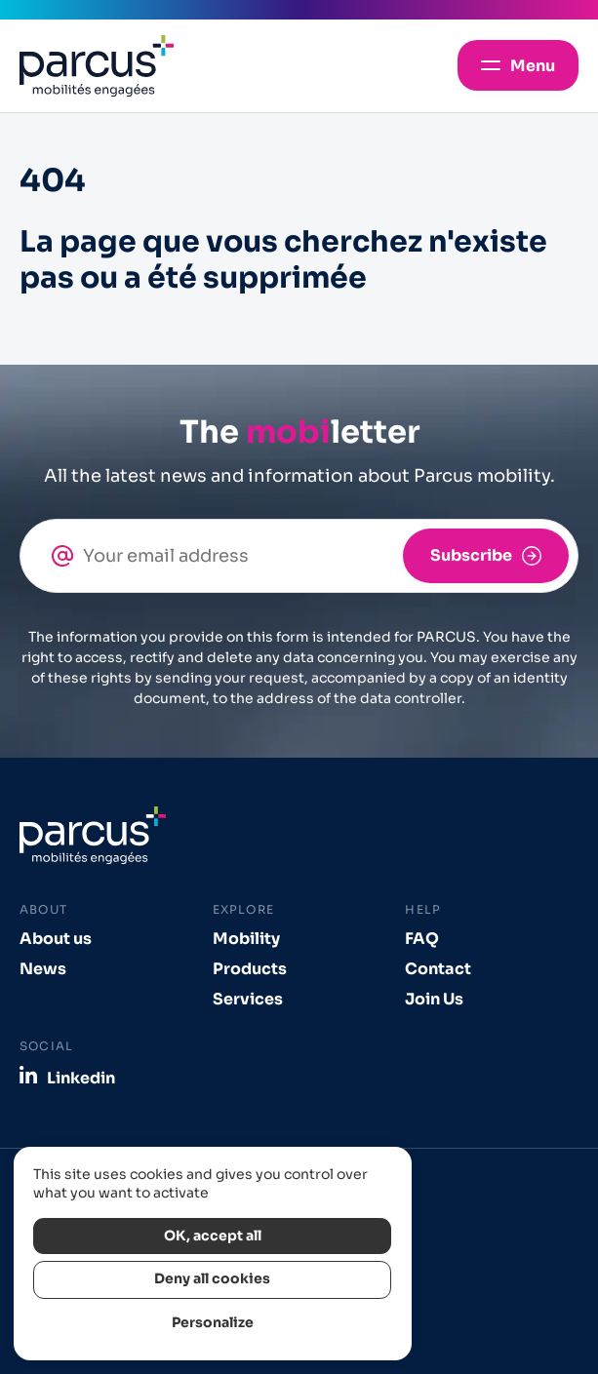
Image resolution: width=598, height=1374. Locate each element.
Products (250, 969)
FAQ (422, 938)
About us (56, 938)
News (43, 969)
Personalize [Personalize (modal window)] (213, 1323)
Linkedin (81, 1077)
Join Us (434, 999)
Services (248, 999)
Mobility (246, 938)
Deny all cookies (212, 1279)
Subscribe (471, 555)
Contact (438, 969)
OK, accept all (212, 1236)
